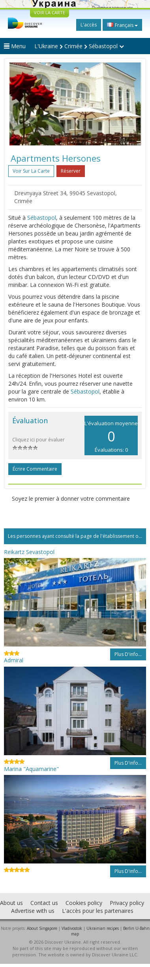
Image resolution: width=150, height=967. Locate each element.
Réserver (71, 171)
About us (11, 903)
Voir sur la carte (31, 171)
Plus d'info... (128, 654)
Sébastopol (41, 217)
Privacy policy (127, 903)
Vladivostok (72, 928)
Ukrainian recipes (102, 928)
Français (122, 24)
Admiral (13, 660)
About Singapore (42, 928)
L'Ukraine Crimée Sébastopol (79, 46)
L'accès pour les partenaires (97, 910)
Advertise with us (32, 910)
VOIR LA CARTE (49, 12)
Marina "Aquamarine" (31, 769)
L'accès (89, 24)
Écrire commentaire (35, 469)
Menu (15, 46)
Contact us (44, 903)
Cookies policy (84, 903)
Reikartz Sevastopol (29, 552)
